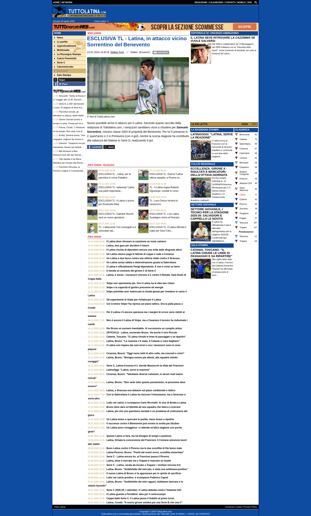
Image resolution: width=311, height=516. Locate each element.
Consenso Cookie (233, 507)
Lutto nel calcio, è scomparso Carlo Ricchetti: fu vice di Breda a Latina (146, 402)
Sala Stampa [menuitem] (62, 75)
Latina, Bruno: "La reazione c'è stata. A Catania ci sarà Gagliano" (143, 341)
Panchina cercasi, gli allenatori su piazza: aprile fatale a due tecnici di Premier (69, 116)
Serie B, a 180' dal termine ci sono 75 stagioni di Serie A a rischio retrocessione (68, 108)
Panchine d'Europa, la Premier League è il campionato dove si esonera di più (68, 171)
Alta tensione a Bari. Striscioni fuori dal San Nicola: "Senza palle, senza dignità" (67, 155)
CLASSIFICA (242, 129)
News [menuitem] (58, 37)
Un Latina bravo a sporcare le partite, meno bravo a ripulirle (140, 419)
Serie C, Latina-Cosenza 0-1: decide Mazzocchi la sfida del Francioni (145, 365)
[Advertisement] (224, 94)
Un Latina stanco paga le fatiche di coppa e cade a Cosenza (140, 254)
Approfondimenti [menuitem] (65, 46)
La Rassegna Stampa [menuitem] (67, 54)
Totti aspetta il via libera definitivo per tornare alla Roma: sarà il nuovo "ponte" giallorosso (68, 163)
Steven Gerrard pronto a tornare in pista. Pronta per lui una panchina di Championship (69, 123)
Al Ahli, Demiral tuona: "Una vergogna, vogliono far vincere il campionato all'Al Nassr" (69, 139)
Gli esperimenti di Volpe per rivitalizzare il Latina (134, 299)
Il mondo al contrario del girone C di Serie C (131, 270)
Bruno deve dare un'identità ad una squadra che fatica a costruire (144, 407)
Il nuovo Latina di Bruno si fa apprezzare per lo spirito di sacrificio (144, 473)
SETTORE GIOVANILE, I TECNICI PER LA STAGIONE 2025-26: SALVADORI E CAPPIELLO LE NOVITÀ (210, 214)
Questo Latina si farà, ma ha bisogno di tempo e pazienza (139, 436)
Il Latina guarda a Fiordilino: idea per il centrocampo (136, 494)
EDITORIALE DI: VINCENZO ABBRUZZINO (215, 33)
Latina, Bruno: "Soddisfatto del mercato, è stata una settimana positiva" (147, 469)
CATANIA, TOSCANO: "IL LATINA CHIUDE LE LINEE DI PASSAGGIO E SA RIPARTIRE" (211, 253)
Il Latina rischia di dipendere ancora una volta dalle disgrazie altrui (144, 249)
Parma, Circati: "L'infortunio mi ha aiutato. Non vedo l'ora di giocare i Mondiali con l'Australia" (69, 131)
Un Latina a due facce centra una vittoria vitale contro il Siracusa (143, 258)
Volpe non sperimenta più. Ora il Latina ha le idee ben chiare (141, 283)
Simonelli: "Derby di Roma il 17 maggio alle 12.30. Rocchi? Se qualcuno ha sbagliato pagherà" (69, 100)
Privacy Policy (250, 507)
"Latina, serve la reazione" (128, 369)
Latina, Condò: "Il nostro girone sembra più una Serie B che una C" (144, 502)
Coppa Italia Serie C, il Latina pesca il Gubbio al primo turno (140, 498)
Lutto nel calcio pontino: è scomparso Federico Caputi (137, 477)
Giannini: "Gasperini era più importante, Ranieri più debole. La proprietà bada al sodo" (69, 147)
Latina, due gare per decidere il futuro (128, 245)
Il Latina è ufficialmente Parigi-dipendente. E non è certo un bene (143, 266)
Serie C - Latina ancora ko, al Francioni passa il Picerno (138, 456)
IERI (254, 124)
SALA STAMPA (199, 245)
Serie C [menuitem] (59, 62)
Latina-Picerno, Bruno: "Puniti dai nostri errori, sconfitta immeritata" (145, 452)
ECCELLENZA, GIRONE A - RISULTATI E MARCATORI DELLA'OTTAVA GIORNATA (209, 171)
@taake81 (144, 52)
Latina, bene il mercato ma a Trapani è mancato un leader (139, 460)
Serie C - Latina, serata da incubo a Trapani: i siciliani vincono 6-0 (143, 465)
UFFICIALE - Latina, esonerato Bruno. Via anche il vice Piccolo (142, 332)
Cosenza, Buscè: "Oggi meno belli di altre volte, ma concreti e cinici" (145, 353)
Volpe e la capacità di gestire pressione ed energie (135, 287)
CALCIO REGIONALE (203, 164)
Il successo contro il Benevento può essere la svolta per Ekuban (143, 423)
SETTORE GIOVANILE (203, 204)
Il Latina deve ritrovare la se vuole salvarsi (136, 241)
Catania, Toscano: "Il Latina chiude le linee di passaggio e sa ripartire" (146, 336)
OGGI (245, 124)
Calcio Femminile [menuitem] (65, 58)
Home (57, 33)
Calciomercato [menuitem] (63, 66)
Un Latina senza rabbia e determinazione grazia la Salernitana (141, 262)
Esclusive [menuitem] (61, 71)
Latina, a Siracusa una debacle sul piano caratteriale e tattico (141, 390)
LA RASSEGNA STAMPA (205, 129)
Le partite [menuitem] (61, 41)
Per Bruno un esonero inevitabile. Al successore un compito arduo (144, 328)
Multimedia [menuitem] (61, 50)
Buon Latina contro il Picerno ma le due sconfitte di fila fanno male (144, 448)
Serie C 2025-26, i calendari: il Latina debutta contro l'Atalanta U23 (144, 490)
